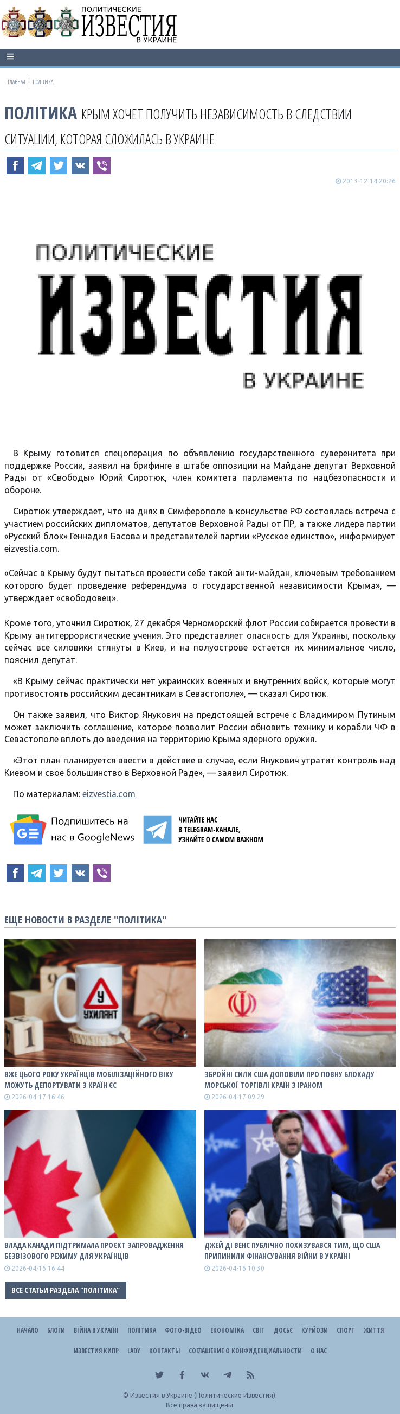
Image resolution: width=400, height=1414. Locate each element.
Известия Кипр (96, 1350)
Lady (133, 1350)
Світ (259, 1330)
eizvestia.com (109, 794)
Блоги (56, 1330)
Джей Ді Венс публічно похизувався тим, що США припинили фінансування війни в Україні (292, 1250)
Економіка (227, 1330)
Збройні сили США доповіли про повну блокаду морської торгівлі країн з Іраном (289, 1079)
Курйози (314, 1330)
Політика (40, 112)
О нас (319, 1350)
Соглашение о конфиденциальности (245, 1350)
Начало (27, 1330)
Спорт (346, 1330)
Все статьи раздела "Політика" (65, 1290)
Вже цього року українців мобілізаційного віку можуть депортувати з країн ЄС (88, 1079)
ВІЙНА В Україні (96, 1330)
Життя (374, 1330)
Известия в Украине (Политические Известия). (203, 1395)
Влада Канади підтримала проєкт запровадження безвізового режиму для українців (94, 1250)
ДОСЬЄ (283, 1330)
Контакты (164, 1350)
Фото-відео (183, 1330)
